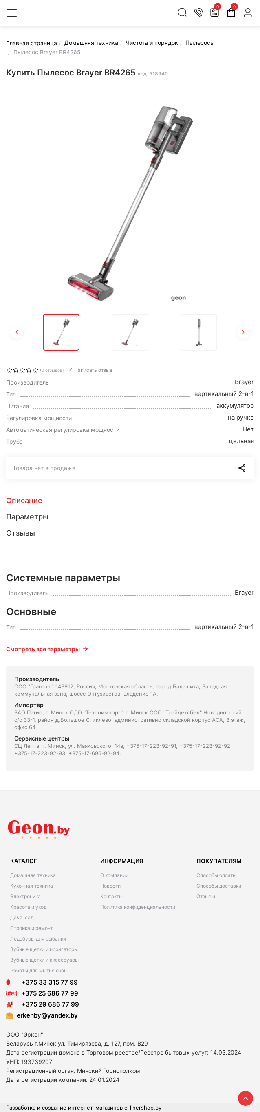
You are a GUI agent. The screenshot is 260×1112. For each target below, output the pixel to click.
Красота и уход (28, 907)
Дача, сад (21, 917)
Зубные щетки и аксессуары (44, 960)
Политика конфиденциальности (137, 907)
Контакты (111, 896)
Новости (110, 886)
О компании (114, 875)
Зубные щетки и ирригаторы (44, 949)
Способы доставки (218, 886)
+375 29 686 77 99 (42, 1004)
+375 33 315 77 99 (42, 982)
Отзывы (205, 896)
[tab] (130, 500)
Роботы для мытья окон (38, 970)
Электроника (25, 896)
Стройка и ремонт (31, 928)
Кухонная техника (31, 886)
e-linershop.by (142, 1107)
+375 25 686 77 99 (49, 993)
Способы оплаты (216, 875)
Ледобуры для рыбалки (38, 939)
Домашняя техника (33, 875)
